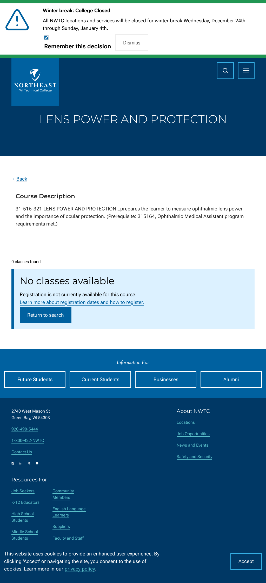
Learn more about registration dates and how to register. (82, 302)
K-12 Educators (25, 502)
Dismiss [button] (131, 43)
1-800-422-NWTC (27, 440)
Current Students (100, 379)
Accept (246, 561)
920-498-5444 (24, 429)
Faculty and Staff (68, 538)
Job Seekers (23, 490)
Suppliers (61, 526)
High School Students (22, 517)
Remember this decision (77, 46)
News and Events (192, 445)
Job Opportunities (193, 433)
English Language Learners (69, 512)
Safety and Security (194, 456)
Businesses (166, 379)
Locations (186, 422)
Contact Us (21, 451)
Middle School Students (24, 535)
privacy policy (80, 569)
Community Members (63, 494)
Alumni (231, 379)
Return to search (45, 315)
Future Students (34, 379)
